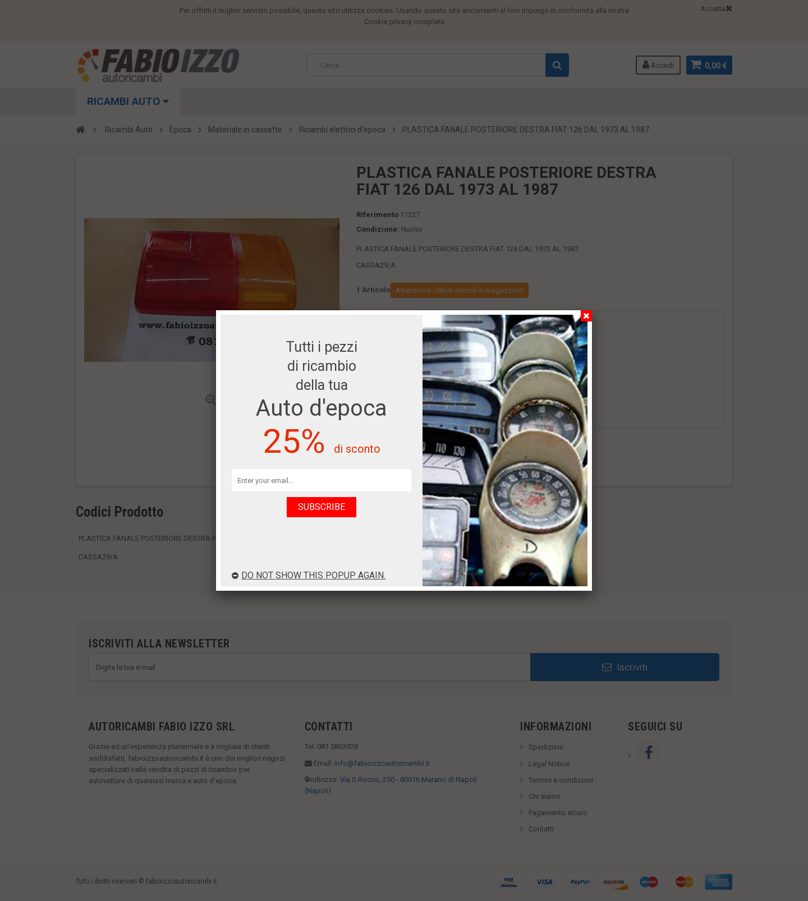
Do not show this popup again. (308, 575)
